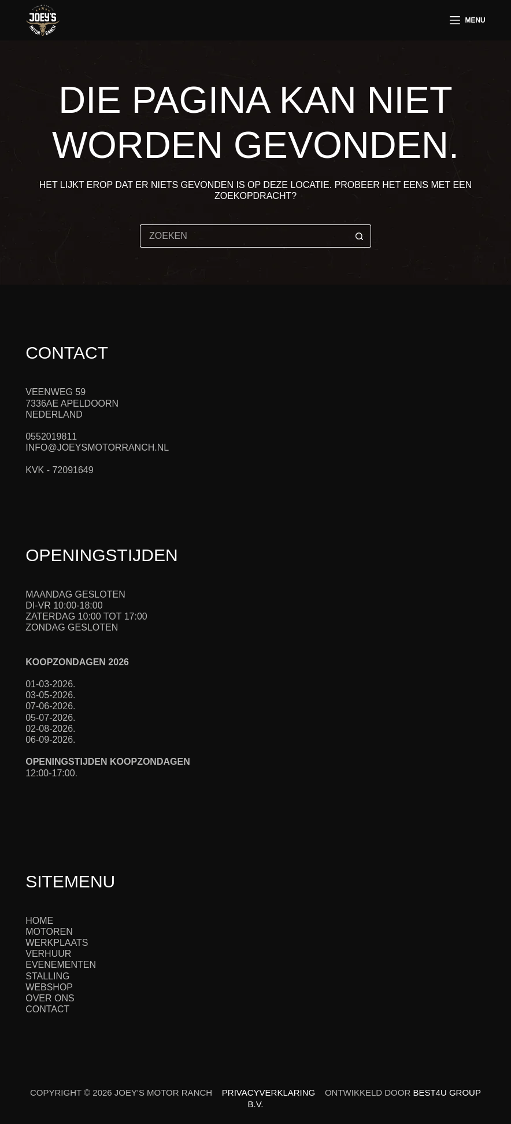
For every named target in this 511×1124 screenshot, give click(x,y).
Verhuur (48, 954)
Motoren (48, 932)
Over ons (49, 998)
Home (39, 921)
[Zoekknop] (359, 236)
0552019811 (51, 436)
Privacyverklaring (268, 1092)
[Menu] (467, 20)
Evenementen (60, 965)
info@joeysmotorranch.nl (97, 447)
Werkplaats (56, 943)
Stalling (47, 976)
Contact (47, 1009)
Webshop (49, 987)
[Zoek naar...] (244, 236)
